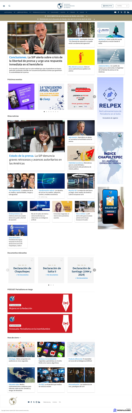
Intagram (36, 402)
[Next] (94, 96)
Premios (72, 12)
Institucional (8, 12)
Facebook (31, 402)
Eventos (63, 12)
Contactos (55, 402)
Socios (82, 12)
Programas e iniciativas (39, 12)
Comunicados (54, 12)
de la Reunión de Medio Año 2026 (71, 16)
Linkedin (39, 402)
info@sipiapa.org (46, 402)
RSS (60, 402)
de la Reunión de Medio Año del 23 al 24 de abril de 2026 (70, 19)
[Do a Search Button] (9, 6)
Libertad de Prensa (22, 12)
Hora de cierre (13, 337)
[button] (107, 6)
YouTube (28, 402)
